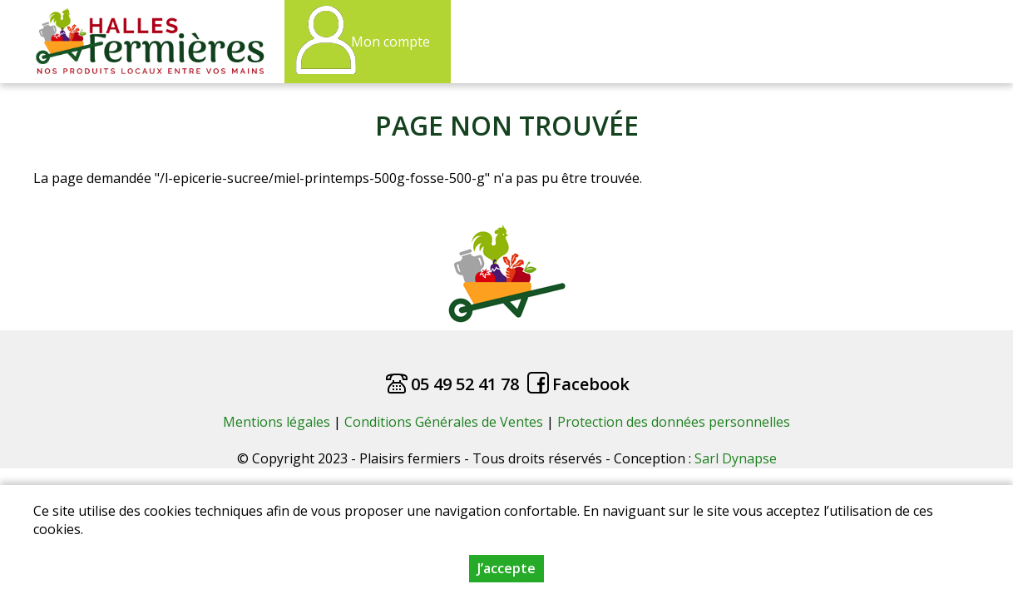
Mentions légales (276, 422)
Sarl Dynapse (735, 458)
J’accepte (506, 570)
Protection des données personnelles (673, 422)
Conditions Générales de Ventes (445, 422)
